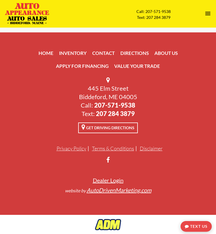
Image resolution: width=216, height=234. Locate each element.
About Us (166, 53)
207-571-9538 (114, 105)
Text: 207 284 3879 (153, 17)
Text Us (196, 226)
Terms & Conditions (113, 148)
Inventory (73, 53)
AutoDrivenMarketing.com (119, 190)
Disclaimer (151, 148)
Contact (103, 53)
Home (46, 53)
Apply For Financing (82, 66)
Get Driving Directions (108, 127)
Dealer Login (108, 180)
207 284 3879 (115, 113)
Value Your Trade (137, 66)
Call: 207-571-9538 (153, 11)
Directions (134, 53)
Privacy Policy (71, 148)
